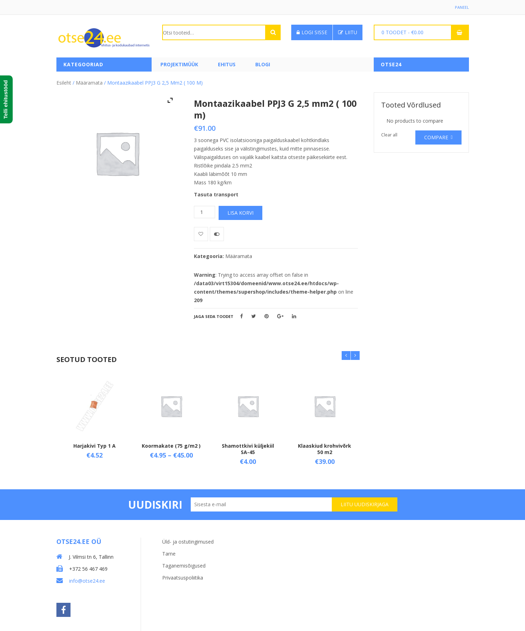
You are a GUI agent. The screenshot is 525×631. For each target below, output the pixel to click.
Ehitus (227, 64)
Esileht (63, 81)
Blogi (262, 64)
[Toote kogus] (204, 210)
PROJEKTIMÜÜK (179, 64)
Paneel (461, 7)
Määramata (89, 81)
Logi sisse (312, 32)
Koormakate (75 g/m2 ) (171, 444)
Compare (436, 135)
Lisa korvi (240, 211)
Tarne (169, 549)
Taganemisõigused (184, 561)
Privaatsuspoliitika (182, 573)
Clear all (389, 133)
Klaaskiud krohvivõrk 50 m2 (324, 447)
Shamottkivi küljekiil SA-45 (248, 447)
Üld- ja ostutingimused (188, 537)
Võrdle (217, 232)
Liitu (347, 32)
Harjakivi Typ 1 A (94, 444)
